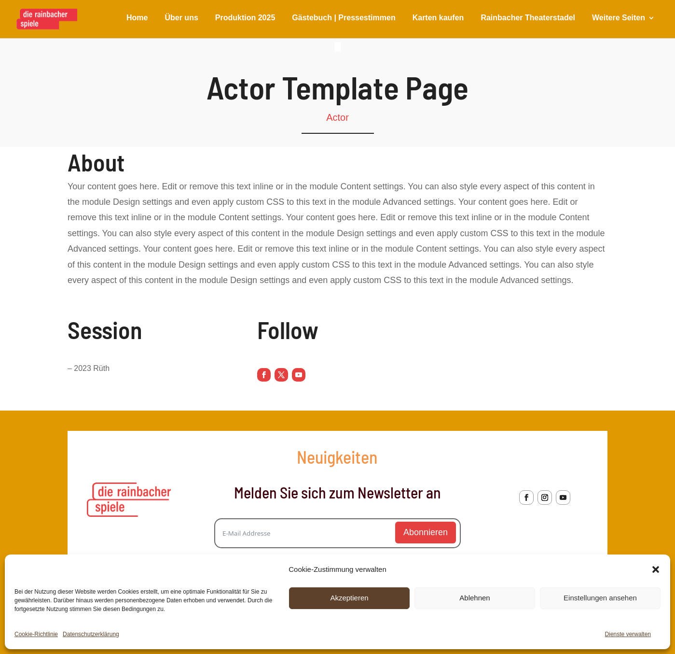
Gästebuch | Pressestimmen (343, 18)
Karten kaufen (438, 18)
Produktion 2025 (245, 18)
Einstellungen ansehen (600, 598)
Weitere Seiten (618, 18)
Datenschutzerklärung (91, 634)
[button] (656, 569)
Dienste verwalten (628, 634)
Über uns (181, 18)
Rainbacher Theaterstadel (528, 18)
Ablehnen (474, 598)
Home (137, 18)
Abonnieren (425, 532)
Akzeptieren (349, 598)
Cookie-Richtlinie (36, 634)
